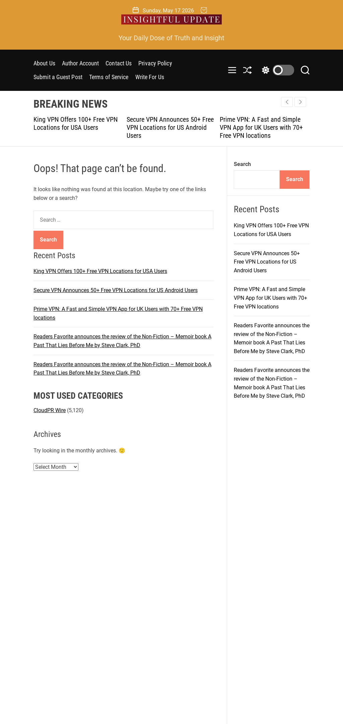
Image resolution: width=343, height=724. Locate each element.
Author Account (80, 63)
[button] (300, 102)
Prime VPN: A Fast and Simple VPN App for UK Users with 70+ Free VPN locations (261, 127)
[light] (276, 70)
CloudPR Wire (49, 410)
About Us (44, 63)
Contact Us (119, 63)
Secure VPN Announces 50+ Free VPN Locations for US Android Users (170, 127)
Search (242, 164)
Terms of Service (109, 76)
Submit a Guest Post (57, 76)
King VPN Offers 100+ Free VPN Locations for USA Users (75, 123)
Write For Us (149, 76)
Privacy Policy (155, 63)
